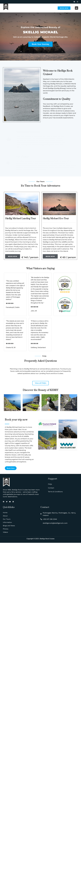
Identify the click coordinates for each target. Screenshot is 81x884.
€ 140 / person (29, 257)
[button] (76, 8)
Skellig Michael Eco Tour (56, 218)
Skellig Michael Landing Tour (20, 218)
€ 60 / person (68, 257)
